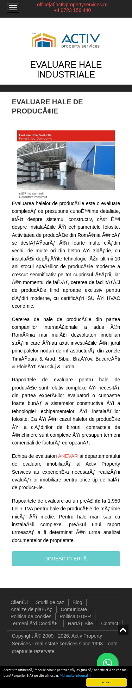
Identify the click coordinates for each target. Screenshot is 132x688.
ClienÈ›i (19, 602)
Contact (109, 623)
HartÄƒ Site (80, 623)
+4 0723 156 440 (72, 10)
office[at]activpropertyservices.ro (72, 4)
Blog (77, 602)
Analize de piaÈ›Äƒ (31, 609)
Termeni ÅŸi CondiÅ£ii (35, 623)
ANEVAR (68, 456)
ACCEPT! (106, 682)
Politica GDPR (75, 616)
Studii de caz (50, 602)
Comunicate (74, 609)
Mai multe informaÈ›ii (75, 675)
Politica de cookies (31, 616)
